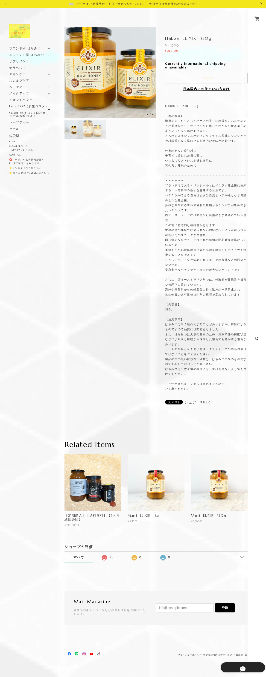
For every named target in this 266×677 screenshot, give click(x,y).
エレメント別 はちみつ (26, 49)
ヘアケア (16, 81)
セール (14, 123)
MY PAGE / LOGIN (24, 149)
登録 (225, 607)
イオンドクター (21, 94)
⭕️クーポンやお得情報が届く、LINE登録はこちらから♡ (28, 161)
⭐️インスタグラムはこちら (25, 168)
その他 (14, 129)
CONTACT (16, 154)
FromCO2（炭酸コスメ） (29, 101)
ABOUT (14, 136)
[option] (110, 72)
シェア (190, 402)
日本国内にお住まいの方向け (206, 89)
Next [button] (151, 72)
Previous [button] (69, 72)
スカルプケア (19, 75)
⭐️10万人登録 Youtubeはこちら (29, 172)
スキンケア (17, 68)
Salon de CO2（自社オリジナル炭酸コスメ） (29, 109)
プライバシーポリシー (190, 655)
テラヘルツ (17, 62)
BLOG (12, 141)
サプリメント (19, 55)
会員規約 (238, 655)
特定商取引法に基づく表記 (217, 655)
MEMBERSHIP (18, 146)
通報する (205, 402)
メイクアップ (19, 88)
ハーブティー (19, 117)
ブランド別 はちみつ (25, 43)
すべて (78, 557)
